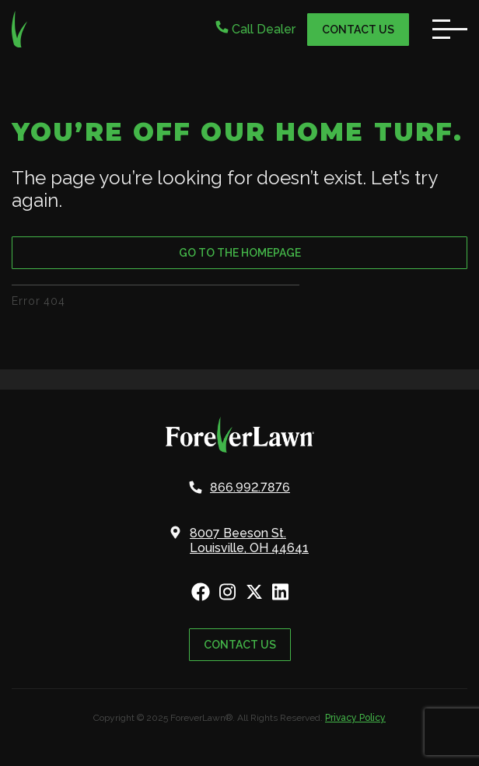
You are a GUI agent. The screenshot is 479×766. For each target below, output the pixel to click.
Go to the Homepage (240, 253)
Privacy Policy (355, 717)
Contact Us (358, 29)
